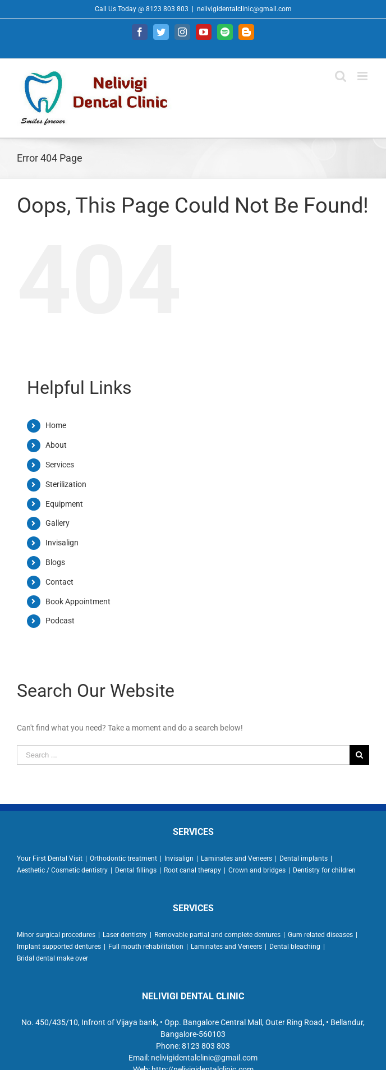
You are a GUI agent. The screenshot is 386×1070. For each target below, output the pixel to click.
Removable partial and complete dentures (217, 935)
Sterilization (65, 484)
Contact (59, 581)
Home (55, 425)
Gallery (57, 522)
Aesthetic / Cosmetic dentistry (62, 870)
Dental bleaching (294, 946)
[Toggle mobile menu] (363, 76)
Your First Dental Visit (49, 858)
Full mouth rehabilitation (145, 946)
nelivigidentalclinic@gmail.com (244, 9)
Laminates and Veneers (236, 858)
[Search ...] (183, 755)
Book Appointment (78, 601)
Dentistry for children (324, 870)
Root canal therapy (192, 870)
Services (59, 464)
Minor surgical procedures (56, 935)
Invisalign (62, 542)
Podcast (60, 620)
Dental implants (303, 858)
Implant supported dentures (59, 946)
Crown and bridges (257, 870)
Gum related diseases (320, 935)
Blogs (55, 562)
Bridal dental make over (52, 958)
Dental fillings (136, 870)
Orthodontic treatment (123, 858)
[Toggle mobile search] (340, 76)
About (56, 444)
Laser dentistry (125, 935)
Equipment (64, 503)
